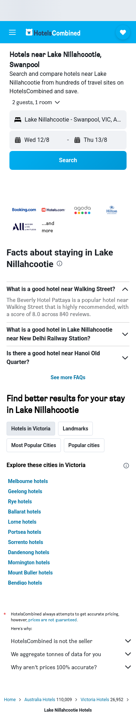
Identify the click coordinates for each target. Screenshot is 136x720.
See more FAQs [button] (68, 377)
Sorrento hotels (25, 542)
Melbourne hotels (28, 481)
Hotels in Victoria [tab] (30, 428)
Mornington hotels (29, 562)
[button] (12, 32)
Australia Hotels (39, 699)
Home (10, 699)
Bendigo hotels (25, 583)
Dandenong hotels (28, 552)
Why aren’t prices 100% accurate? (71, 667)
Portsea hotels (24, 532)
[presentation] (59, 263)
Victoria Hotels (95, 699)
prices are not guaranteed (52, 619)
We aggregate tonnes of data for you (71, 654)
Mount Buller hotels (30, 573)
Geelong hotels (25, 491)
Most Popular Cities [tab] (33, 445)
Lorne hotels (22, 522)
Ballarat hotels (24, 512)
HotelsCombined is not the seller (71, 641)
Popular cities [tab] (84, 445)
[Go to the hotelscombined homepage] (53, 32)
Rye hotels (20, 501)
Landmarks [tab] (75, 428)
